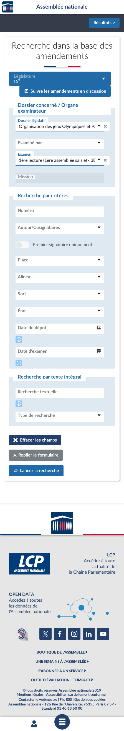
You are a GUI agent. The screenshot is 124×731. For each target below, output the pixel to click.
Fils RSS (66, 699)
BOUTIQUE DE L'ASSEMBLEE (61, 652)
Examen (24, 154)
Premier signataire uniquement (62, 245)
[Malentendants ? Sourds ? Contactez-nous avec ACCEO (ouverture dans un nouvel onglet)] (21, 634)
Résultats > (104, 23)
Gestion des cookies (90, 699)
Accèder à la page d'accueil (7, 7)
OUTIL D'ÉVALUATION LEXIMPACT (60, 680)
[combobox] (60, 79)
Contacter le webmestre (38, 699)
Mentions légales (30, 694)
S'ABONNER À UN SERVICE (60, 671)
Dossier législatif (32, 121)
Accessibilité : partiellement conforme (76, 694)
